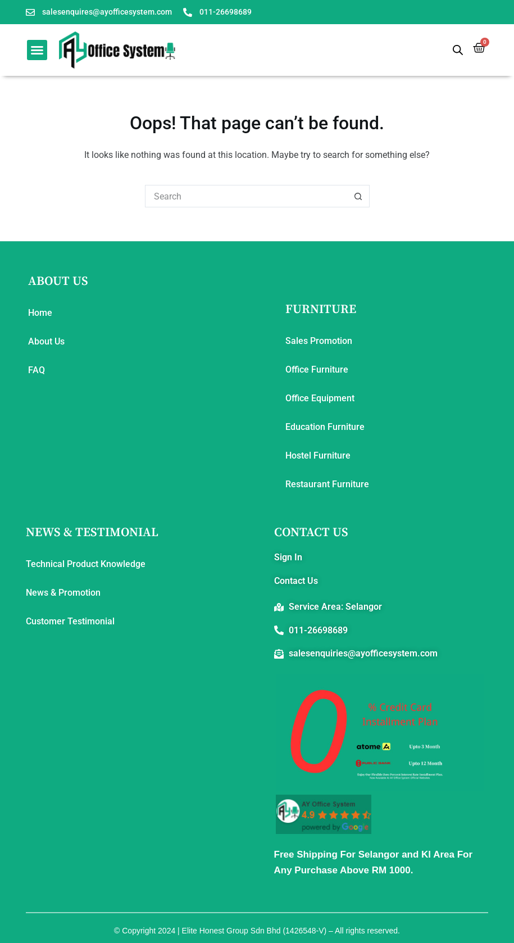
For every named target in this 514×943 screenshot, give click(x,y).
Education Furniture (325, 426)
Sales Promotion (318, 341)
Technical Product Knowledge (85, 564)
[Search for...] (246, 196)
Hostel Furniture (318, 455)
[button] (37, 50)
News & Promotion (63, 592)
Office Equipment (319, 398)
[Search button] (358, 196)
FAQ (36, 370)
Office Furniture (316, 369)
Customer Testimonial (70, 621)
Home (40, 312)
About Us (46, 341)
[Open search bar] (457, 50)
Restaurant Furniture (327, 484)
